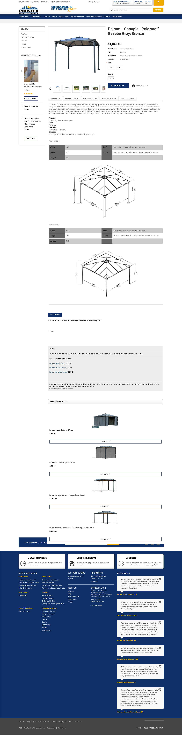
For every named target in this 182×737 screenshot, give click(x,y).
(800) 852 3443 (23, 2)
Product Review (72, 98)
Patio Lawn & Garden (94, 16)
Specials (107, 16)
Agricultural (64, 16)
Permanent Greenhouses (27, 582)
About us (22, 724)
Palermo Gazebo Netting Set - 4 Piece (62, 465)
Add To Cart (118, 85)
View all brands (26, 48)
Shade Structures (24, 613)
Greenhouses (36, 16)
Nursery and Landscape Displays (53, 606)
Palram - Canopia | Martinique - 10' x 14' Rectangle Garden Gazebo (71, 530)
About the (138, 2)
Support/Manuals (112, 98)
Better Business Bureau (122, 2)
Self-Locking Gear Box (31, 106)
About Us (71, 593)
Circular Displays (47, 600)
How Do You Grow (97, 581)
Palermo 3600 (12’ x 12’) (57, 370)
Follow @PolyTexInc (93, 2)
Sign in (53, 2)
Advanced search (50, 724)
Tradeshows (72, 602)
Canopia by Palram (27, 37)
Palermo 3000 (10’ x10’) (57, 365)
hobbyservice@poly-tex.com (63, 391)
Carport (44, 621)
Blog (69, 596)
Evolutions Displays (48, 603)
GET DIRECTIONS (96, 608)
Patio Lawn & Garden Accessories (53, 590)
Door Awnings (46, 632)
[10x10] (111, 67)
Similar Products (92, 98)
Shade (54, 16)
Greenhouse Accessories (50, 582)
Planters (45, 630)
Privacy (70, 604)
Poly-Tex (24, 34)
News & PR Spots (73, 599)
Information (56, 98)
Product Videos (131, 98)
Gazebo (44, 624)
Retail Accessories (48, 585)
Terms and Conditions (98, 578)
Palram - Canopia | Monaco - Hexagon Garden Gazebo (67, 497)
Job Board (94, 584)
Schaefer (24, 41)
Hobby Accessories (48, 616)
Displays (47, 16)
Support (70, 581)
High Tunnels (24, 16)
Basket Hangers (47, 598)
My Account (35, 2)
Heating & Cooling (77, 16)
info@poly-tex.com (97, 604)
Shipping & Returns (64, 724)
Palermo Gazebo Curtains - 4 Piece (61, 432)
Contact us (77, 724)
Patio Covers (46, 619)
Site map (38, 724)
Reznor (23, 44)
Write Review (55, 317)
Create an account (63, 2)
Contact (148, 2)
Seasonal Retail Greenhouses (29, 585)
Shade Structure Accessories (52, 587)
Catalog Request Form (75, 578)
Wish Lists (44, 2)
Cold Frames (46, 627)
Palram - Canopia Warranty (58, 374)
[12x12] (119, 67)
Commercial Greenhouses (27, 587)
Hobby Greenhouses (25, 590)
